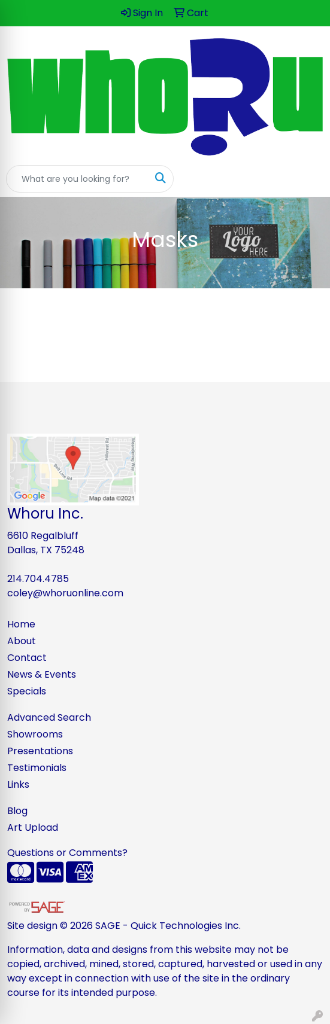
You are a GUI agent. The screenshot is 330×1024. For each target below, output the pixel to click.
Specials (26, 691)
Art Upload (32, 827)
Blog (17, 811)
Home (21, 624)
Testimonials (36, 768)
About (21, 641)
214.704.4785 (38, 579)
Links (18, 784)
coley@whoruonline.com (65, 593)
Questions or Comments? (67, 853)
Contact (27, 658)
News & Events (41, 674)
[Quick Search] (77, 179)
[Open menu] (306, 179)
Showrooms (35, 734)
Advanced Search (49, 717)
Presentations (40, 751)
